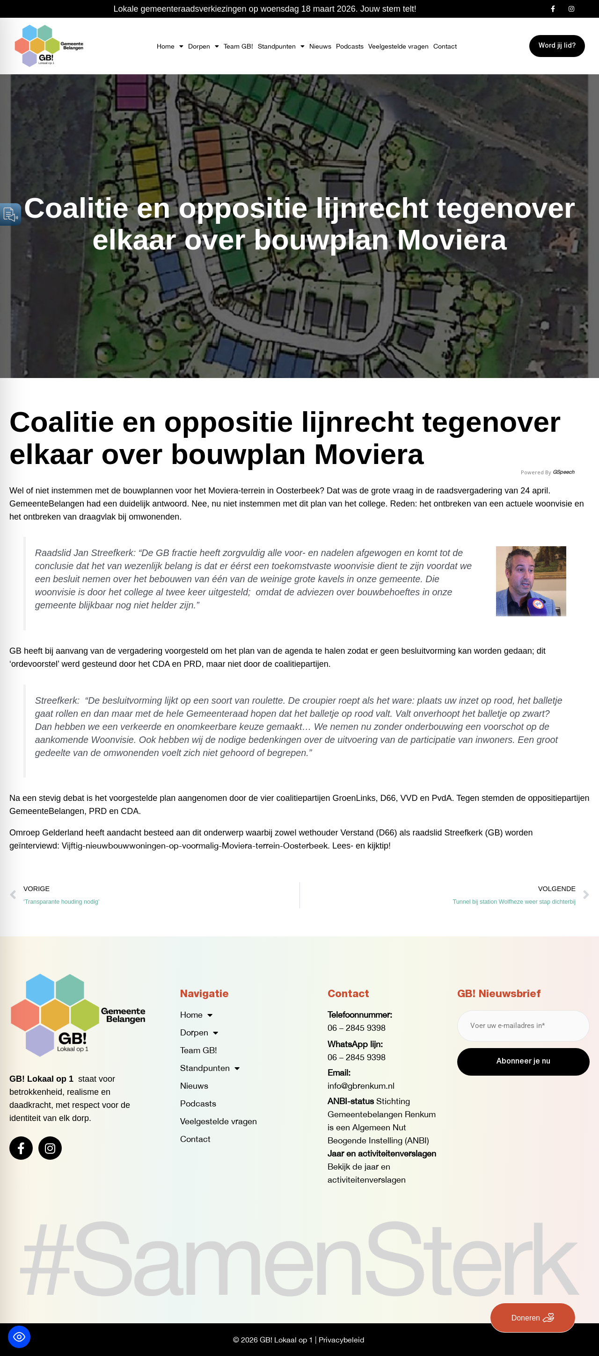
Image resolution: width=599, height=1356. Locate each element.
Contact (445, 46)
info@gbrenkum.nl (361, 1086)
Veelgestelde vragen (398, 46)
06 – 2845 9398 (357, 1028)
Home (170, 46)
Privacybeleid (341, 1339)
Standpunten (281, 46)
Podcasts (350, 46)
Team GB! (238, 46)
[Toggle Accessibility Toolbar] (19, 1337)
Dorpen (203, 46)
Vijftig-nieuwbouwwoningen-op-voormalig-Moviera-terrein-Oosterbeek (195, 845)
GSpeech (563, 472)
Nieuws (320, 46)
